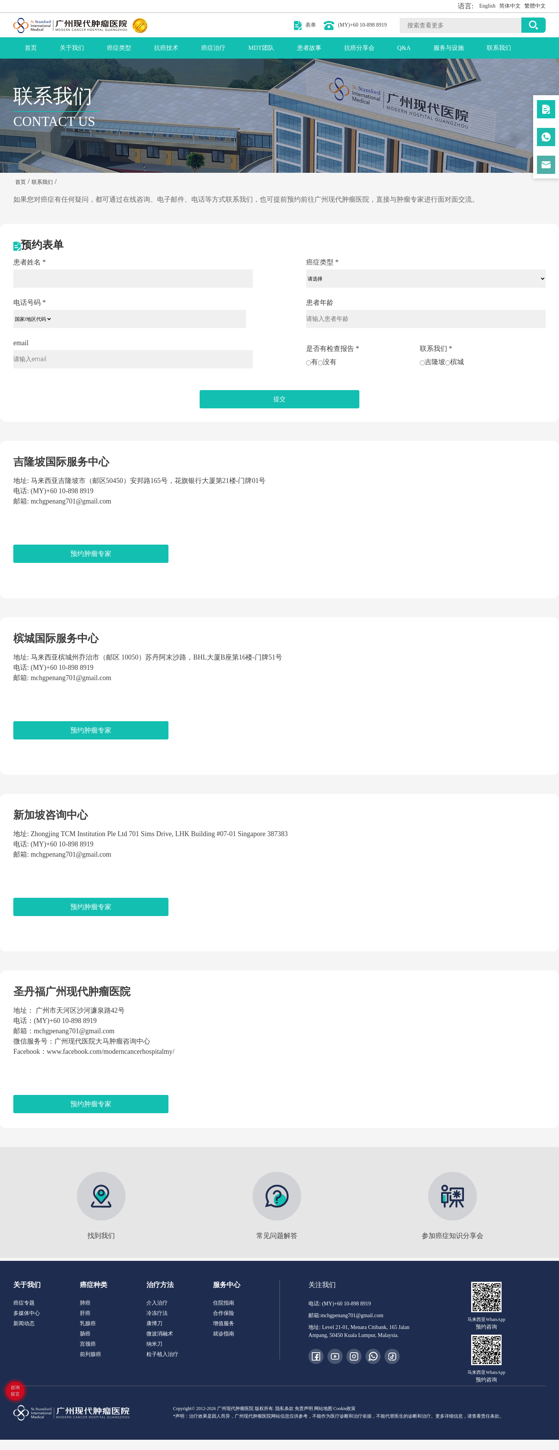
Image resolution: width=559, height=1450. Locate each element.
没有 (327, 362)
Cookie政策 (344, 1408)
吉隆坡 (432, 362)
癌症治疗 (213, 48)
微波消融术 (159, 1334)
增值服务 (223, 1323)
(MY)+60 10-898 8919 (362, 25)
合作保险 (223, 1313)
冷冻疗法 (157, 1313)
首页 (31, 48)
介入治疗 (157, 1303)
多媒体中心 (26, 1313)
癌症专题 (24, 1303)
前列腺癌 (90, 1354)
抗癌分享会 (359, 48)
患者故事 (309, 48)
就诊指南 (223, 1334)
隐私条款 (284, 1408)
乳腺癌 (88, 1323)
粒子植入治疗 (162, 1354)
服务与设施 (449, 48)
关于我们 (72, 48)
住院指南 (223, 1303)
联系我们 (499, 48)
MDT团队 (261, 48)
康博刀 (154, 1323)
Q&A (404, 48)
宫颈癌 (88, 1344)
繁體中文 (535, 6)
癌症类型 (119, 48)
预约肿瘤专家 (90, 554)
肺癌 (85, 1303)
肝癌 (85, 1313)
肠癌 (85, 1334)
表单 (310, 25)
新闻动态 (24, 1323)
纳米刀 (154, 1344)
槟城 (454, 362)
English (487, 6)
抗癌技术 (166, 48)
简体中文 (510, 6)
